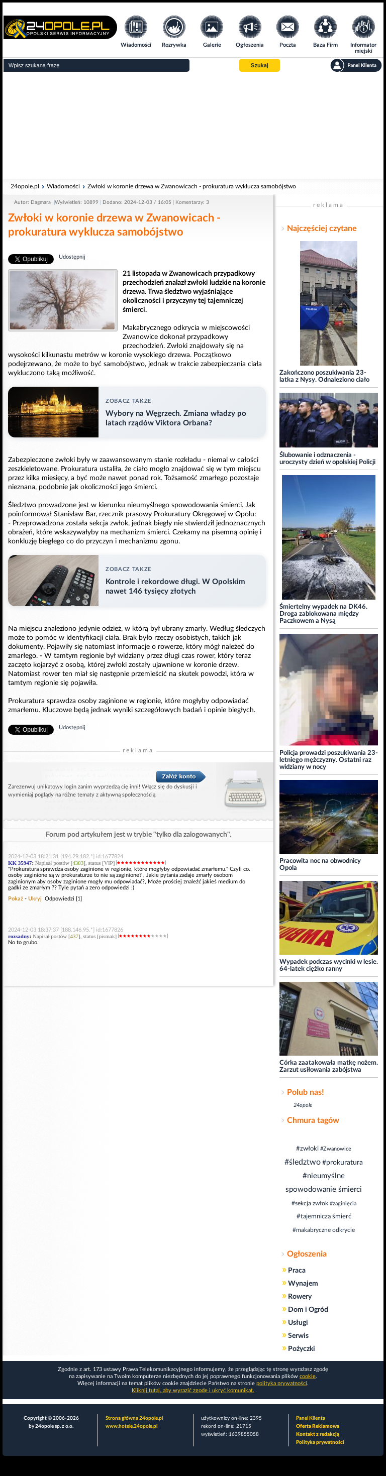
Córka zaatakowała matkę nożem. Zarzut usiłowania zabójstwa (328, 1066)
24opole (303, 1105)
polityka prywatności (281, 1383)
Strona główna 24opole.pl (134, 1418)
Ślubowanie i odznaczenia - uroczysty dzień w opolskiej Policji (327, 459)
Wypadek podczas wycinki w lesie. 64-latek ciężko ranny (328, 965)
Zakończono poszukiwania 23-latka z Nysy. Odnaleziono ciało (324, 376)
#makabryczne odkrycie (324, 1230)
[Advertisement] (193, 125)
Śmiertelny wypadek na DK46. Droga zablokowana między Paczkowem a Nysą (323, 614)
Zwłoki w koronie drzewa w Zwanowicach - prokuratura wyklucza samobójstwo (191, 186)
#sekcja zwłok (310, 1203)
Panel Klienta (310, 1418)
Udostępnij (72, 257)
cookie (308, 1376)
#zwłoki (307, 1149)
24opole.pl (25, 186)
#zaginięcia (343, 1203)
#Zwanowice (335, 1149)
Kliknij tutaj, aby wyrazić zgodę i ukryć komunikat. (193, 1390)
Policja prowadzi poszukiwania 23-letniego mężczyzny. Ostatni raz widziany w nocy (328, 760)
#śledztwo (302, 1162)
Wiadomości (63, 186)
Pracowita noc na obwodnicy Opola (320, 864)
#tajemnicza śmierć (324, 1216)
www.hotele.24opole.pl (131, 1426)
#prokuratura (342, 1162)
